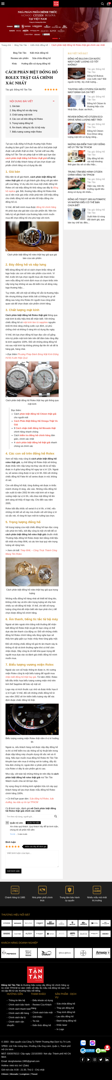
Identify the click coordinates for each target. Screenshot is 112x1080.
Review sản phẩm (20, 58)
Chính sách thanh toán (20, 1009)
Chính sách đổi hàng (19, 1013)
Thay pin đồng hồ (65, 1008)
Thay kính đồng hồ (66, 1012)
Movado (14, 1074)
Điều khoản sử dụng (43, 1000)
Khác (14, 63)
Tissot (35, 1074)
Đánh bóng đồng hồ (66, 1021)
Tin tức (36, 1021)
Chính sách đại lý (17, 1018)
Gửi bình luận (13, 871)
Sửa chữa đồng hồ (41, 58)
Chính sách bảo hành (19, 1005)
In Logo (60, 1029)
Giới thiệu (37, 1017)
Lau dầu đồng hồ (65, 1017)
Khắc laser (62, 1025)
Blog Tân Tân (19, 53)
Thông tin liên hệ (17, 1000)
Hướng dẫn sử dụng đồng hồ (35, 63)
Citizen (5, 1074)
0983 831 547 (16, 1066)
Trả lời (12, 834)
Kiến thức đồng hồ (39, 53)
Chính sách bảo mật (43, 1013)
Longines (25, 1074)
